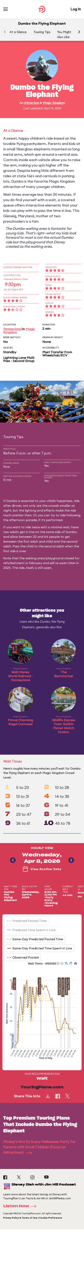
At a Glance (18, 32)
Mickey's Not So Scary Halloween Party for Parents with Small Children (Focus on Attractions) (39, 1147)
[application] (42, 1013)
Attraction (31, 103)
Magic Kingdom (54, 103)
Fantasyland (12, 329)
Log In (75, 9)
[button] (79, 31)
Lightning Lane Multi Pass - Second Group (18, 359)
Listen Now (21, 1206)
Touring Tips (41, 32)
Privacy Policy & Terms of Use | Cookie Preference (32, 1217)
